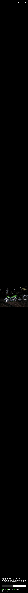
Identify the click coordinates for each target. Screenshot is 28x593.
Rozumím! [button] (20, 586)
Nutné (4, 589)
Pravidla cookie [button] (10, 583)
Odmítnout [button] (7, 586)
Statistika (17, 589)
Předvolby (10, 589)
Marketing (5, 591)
